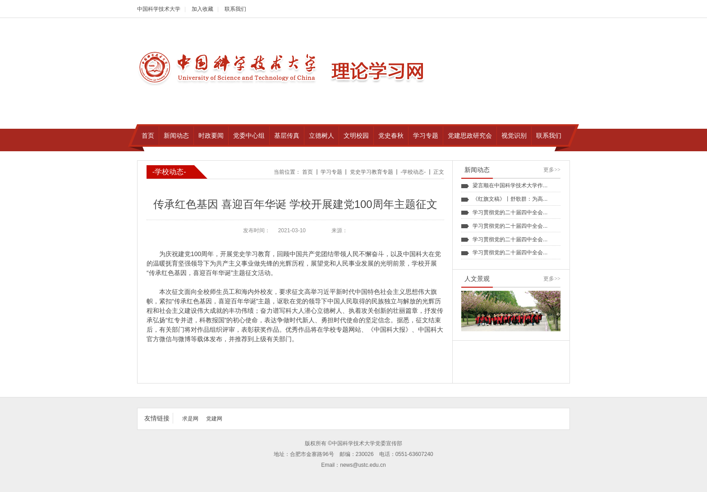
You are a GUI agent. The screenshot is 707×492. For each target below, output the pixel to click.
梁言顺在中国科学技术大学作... (510, 185)
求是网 (190, 418)
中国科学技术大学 (158, 9)
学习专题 (331, 172)
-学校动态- (413, 172)
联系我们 (235, 9)
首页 (307, 172)
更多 (551, 170)
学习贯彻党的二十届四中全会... (510, 212)
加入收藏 (202, 9)
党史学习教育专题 (371, 172)
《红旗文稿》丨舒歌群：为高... (510, 199)
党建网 (214, 418)
